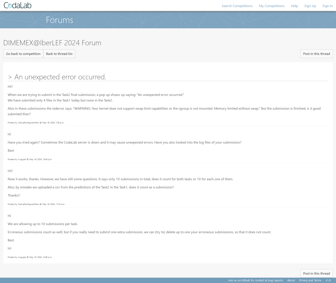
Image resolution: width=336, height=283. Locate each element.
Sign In (327, 5)
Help (294, 5)
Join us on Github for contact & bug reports (255, 280)
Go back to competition (23, 53)
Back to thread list (59, 53)
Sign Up (310, 5)
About (291, 280)
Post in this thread (316, 53)
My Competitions (272, 5)
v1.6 (328, 280)
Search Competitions (237, 5)
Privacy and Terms (310, 280)
